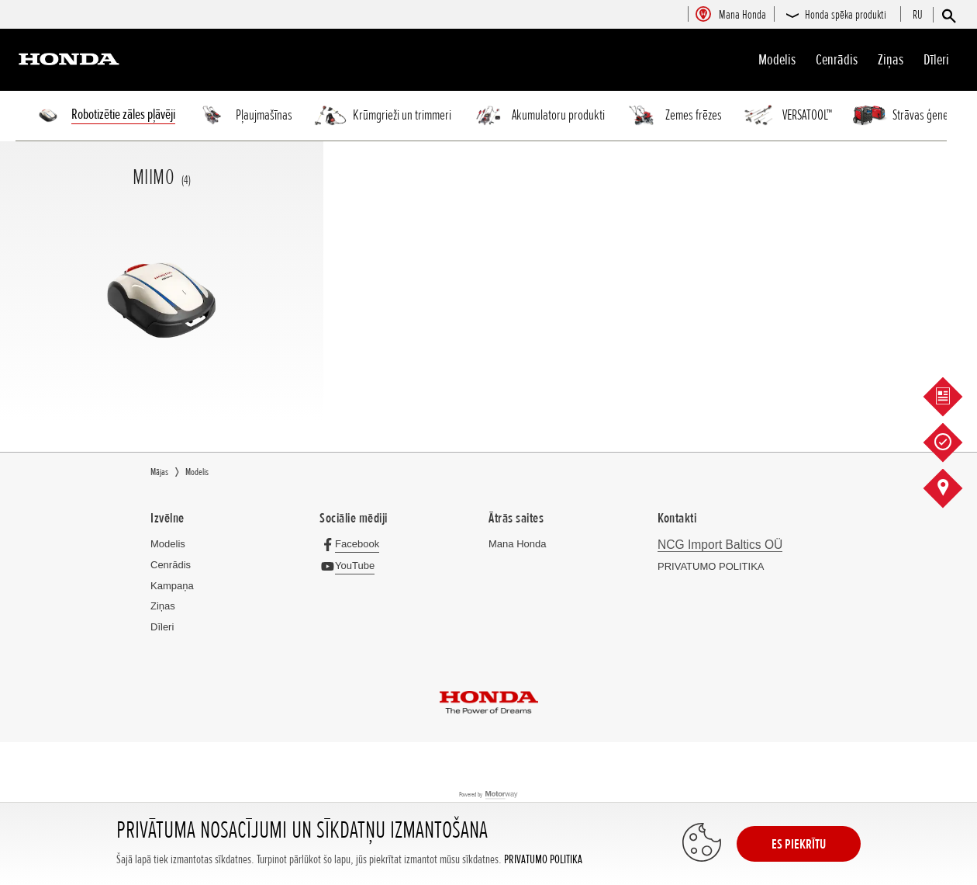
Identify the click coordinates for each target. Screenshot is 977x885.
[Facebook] (353, 544)
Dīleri (936, 59)
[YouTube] (351, 565)
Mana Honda (517, 544)
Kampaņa (172, 586)
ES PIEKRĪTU (799, 843)
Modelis (777, 59)
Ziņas (890, 59)
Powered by (489, 795)
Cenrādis (837, 59)
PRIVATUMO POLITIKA (543, 859)
